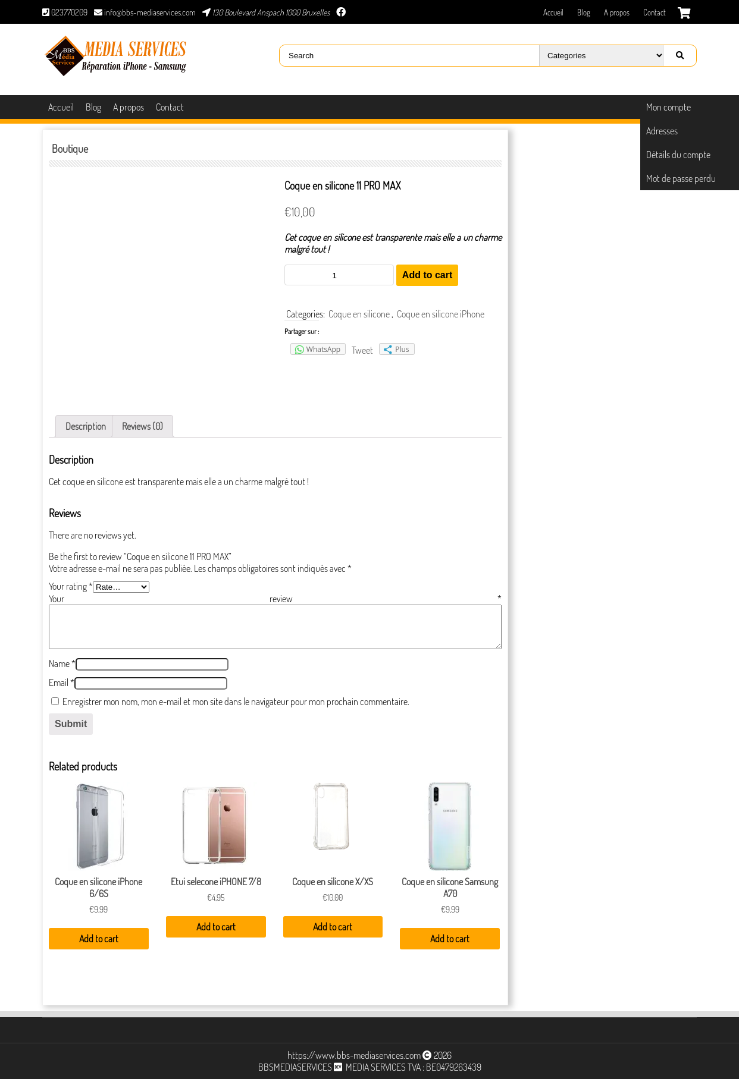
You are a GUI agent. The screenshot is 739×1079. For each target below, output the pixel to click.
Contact (654, 12)
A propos (617, 12)
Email (61, 682)
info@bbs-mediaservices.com (145, 12)
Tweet (362, 350)
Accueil (553, 12)
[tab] (85, 426)
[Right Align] (679, 55)
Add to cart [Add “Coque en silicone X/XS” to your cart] (332, 927)
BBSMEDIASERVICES (295, 1067)
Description (85, 426)
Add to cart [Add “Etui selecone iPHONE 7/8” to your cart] (216, 927)
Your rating (71, 586)
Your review (275, 599)
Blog (583, 12)
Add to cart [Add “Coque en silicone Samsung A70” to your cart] (449, 939)
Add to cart (427, 275)
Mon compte (668, 107)
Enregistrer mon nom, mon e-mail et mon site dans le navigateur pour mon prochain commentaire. (235, 701)
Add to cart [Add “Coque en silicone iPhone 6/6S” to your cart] (98, 939)
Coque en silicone (359, 314)
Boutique (70, 148)
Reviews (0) (142, 426)
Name (62, 663)
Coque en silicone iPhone (440, 314)
